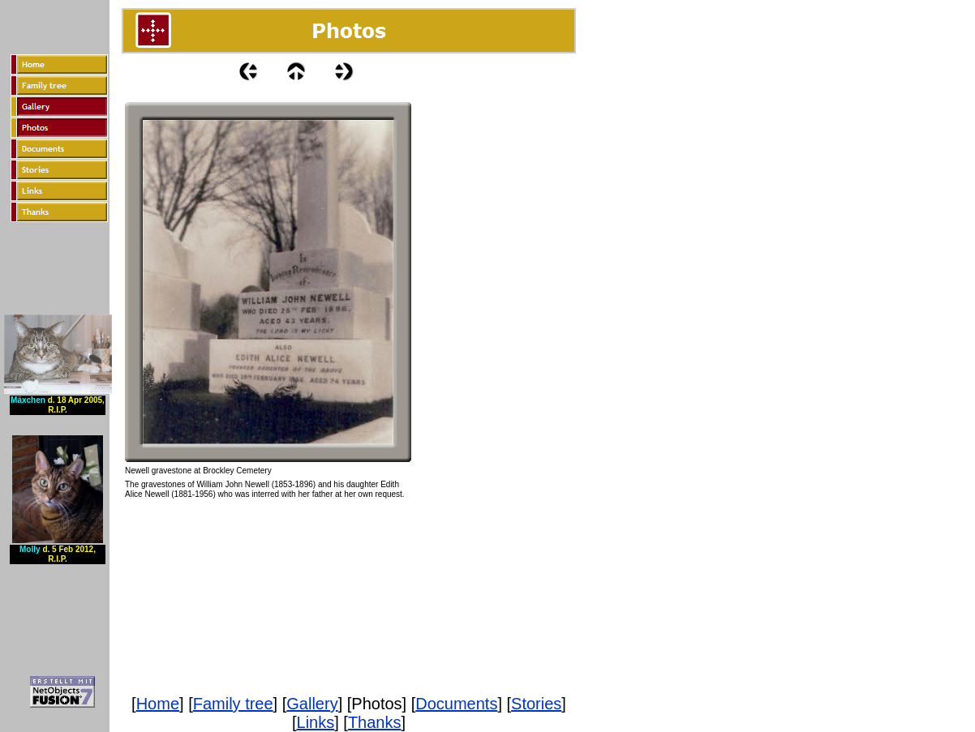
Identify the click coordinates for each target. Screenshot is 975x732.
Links (316, 722)
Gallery (311, 704)
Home (157, 704)
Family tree (233, 704)
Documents (456, 704)
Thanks (375, 722)
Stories (536, 704)
